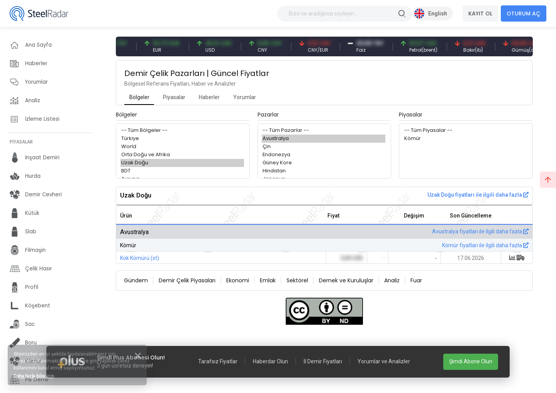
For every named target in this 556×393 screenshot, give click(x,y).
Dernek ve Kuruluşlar (346, 280)
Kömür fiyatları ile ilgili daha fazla (485, 245)
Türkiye (182, 139)
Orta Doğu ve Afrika (182, 155)
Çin (323, 147)
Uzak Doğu (182, 163)
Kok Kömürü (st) (139, 258)
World (182, 147)
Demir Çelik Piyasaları (187, 280)
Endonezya (323, 155)
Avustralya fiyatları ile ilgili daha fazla (480, 231)
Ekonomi (237, 280)
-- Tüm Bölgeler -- (182, 131)
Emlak (268, 280)
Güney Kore (323, 163)
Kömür (465, 139)
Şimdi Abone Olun (470, 361)
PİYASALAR (21, 141)
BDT (182, 171)
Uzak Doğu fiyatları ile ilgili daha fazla (478, 195)
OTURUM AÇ (524, 13)
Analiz (392, 280)
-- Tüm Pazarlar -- (323, 131)
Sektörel (297, 280)
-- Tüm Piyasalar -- (465, 131)
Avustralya (323, 139)
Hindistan (323, 171)
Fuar (416, 280)
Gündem (136, 280)
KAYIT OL (480, 13)
